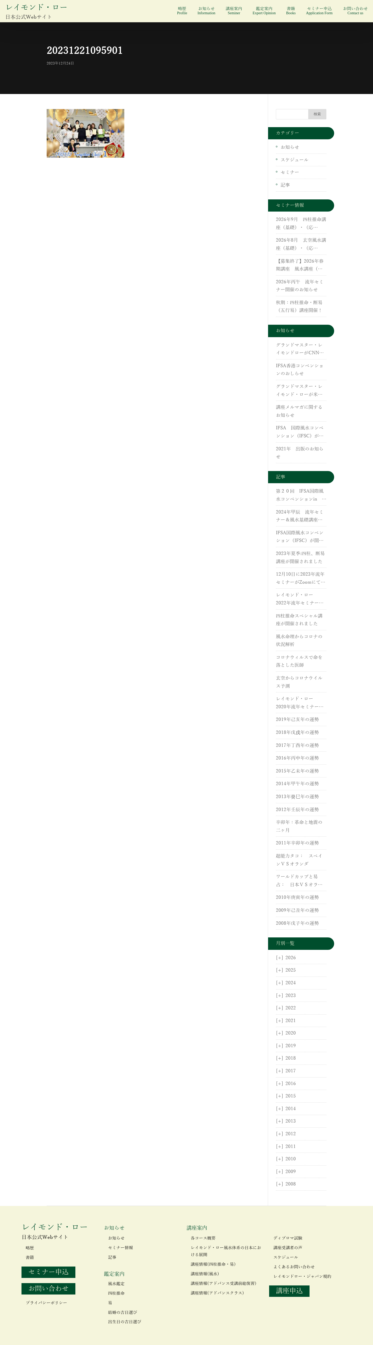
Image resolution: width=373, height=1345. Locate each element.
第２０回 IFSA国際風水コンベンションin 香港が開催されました (301, 496)
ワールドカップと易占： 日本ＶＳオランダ (299, 881)
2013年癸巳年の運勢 (297, 796)
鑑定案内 (264, 10)
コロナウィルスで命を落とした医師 (299, 661)
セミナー (290, 172)
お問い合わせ (355, 10)
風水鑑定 (116, 1284)
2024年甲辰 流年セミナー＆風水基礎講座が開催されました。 (300, 517)
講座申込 (289, 1291)
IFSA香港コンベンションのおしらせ (300, 370)
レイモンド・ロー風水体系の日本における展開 (226, 1251)
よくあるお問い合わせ (294, 1267)
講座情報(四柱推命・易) (213, 1264)
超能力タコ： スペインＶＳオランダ (299, 860)
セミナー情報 (120, 1248)
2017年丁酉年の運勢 (297, 745)
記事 (285, 185)
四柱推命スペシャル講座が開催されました (299, 620)
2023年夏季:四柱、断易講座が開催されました (300, 557)
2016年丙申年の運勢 (297, 758)
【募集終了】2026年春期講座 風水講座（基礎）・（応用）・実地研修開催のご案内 (300, 266)
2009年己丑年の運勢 (297, 910)
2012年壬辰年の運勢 (297, 809)
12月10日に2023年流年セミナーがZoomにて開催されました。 (300, 579)
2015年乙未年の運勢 (297, 771)
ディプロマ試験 (287, 1238)
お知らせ (207, 10)
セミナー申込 (319, 10)
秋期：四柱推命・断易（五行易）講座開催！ (299, 306)
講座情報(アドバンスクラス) (217, 1293)
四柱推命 (116, 1293)
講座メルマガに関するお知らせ (299, 411)
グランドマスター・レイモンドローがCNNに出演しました (300, 350)
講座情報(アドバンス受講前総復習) (223, 1283)
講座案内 (234, 10)
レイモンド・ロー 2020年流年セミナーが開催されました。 (300, 703)
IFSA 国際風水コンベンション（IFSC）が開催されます (300, 432)
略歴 (182, 10)
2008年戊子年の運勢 (297, 923)
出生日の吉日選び (124, 1322)
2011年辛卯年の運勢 (297, 843)
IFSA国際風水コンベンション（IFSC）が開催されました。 (300, 537)
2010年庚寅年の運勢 (297, 897)
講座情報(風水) (205, 1274)
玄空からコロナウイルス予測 (299, 682)
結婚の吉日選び (122, 1312)
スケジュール (295, 160)
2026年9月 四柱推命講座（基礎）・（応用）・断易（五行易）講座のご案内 (301, 224)
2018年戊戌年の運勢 (297, 732)
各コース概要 (203, 1238)
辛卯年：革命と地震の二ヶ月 (299, 826)
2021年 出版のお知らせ (300, 453)
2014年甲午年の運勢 (297, 783)
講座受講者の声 (287, 1248)
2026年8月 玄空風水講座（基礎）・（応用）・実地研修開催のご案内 (301, 245)
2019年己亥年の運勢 (297, 719)
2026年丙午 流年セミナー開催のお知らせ (300, 286)
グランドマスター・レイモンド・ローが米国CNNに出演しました (299, 391)
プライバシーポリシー (46, 1303)
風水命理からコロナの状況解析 (299, 640)
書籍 (291, 10)
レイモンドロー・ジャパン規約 (302, 1276)
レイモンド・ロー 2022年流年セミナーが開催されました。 (300, 599)
